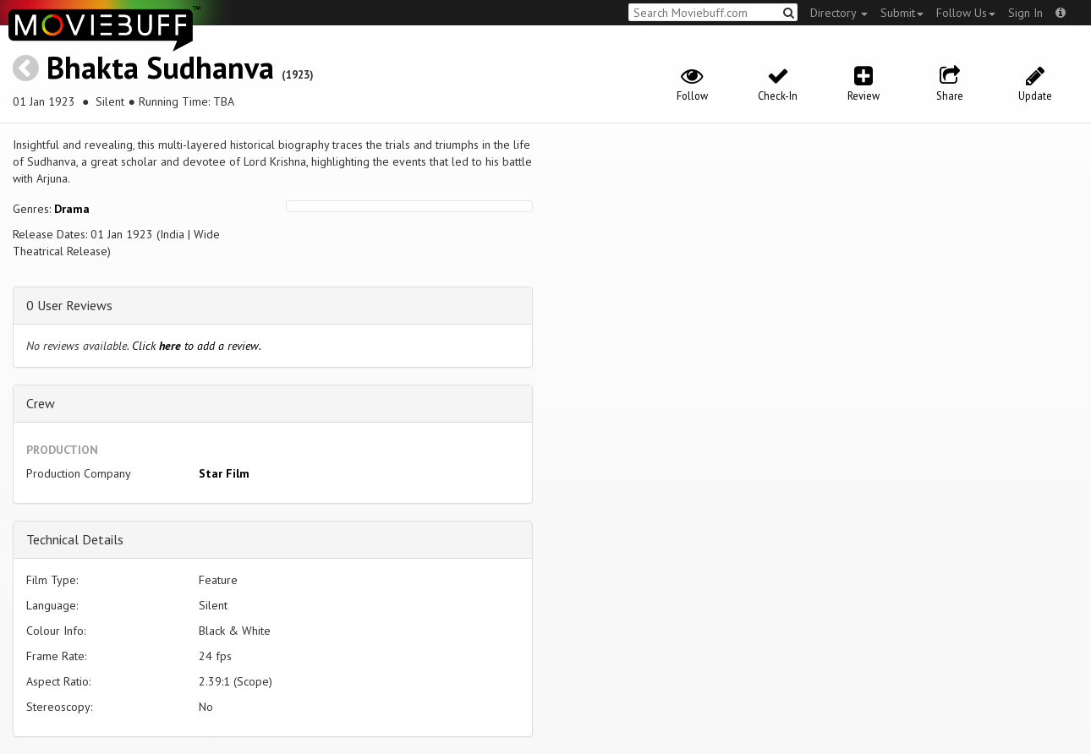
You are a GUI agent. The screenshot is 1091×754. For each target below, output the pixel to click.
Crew (40, 403)
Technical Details (74, 539)
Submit (902, 12)
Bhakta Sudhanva (160, 67)
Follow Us (965, 12)
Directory (839, 12)
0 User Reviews (69, 305)
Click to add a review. (196, 345)
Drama (72, 208)
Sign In (1025, 12)
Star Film (224, 473)
